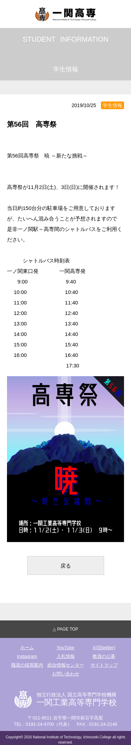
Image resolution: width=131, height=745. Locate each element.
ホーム (27, 647)
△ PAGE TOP (65, 629)
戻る (65, 566)
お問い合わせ (65, 673)
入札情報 (66, 656)
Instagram (27, 656)
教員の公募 (104, 656)
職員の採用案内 (27, 665)
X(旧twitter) (104, 647)
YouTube (65, 647)
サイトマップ (104, 665)
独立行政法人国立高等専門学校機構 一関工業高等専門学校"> (66, 14)
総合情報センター (66, 665)
